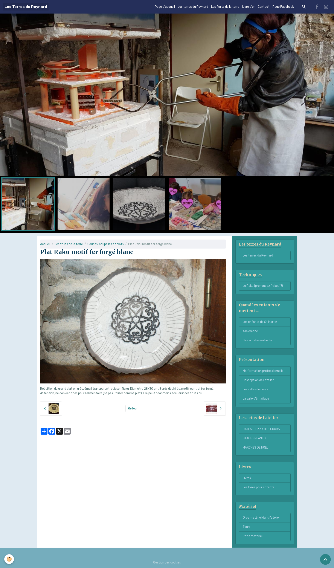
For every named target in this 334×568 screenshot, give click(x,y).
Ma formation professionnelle (263, 371)
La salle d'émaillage (256, 398)
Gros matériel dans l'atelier (261, 517)
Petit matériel (252, 536)
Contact (264, 7)
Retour (133, 408)
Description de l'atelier (258, 380)
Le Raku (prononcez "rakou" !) (263, 286)
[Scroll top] (325, 559)
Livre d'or (248, 7)
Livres (247, 478)
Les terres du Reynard (193, 7)
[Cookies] (9, 559)
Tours (246, 527)
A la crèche (250, 331)
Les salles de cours (255, 389)
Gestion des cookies (167, 562)
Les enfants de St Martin (260, 322)
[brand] (26, 7)
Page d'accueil (165, 7)
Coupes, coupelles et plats (105, 244)
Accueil (45, 244)
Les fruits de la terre (225, 7)
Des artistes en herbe (257, 340)
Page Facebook (283, 7)
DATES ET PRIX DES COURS (261, 429)
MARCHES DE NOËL (255, 447)
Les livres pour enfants (258, 487)
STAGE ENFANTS (254, 438)
